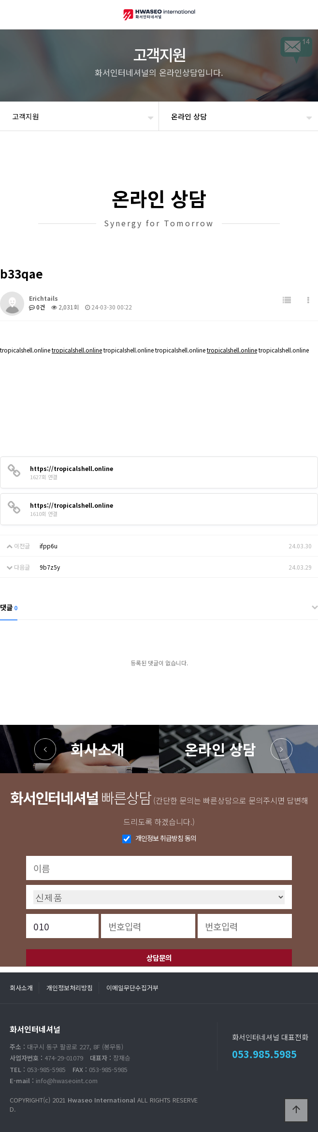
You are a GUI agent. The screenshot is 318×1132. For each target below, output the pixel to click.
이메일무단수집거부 (132, 987)
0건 (37, 307)
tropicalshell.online (77, 350)
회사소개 (98, 749)
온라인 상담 (220, 749)
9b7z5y (50, 567)
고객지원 (25, 116)
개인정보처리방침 (69, 987)
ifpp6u (49, 546)
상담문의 (159, 958)
